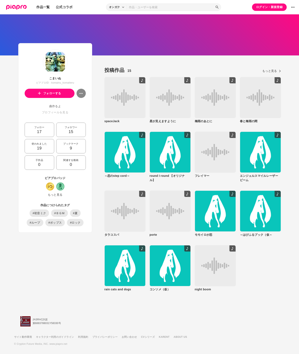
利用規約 (83, 337)
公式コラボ (64, 7)
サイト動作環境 (23, 337)
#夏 (75, 213)
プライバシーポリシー (105, 337)
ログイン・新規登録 (269, 7)
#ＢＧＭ (59, 213)
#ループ (35, 222)
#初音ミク (39, 213)
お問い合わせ (129, 337)
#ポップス (55, 222)
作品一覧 (43, 7)
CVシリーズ (148, 337)
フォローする (49, 93)
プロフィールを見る (55, 112)
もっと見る (55, 194)
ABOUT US (180, 337)
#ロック (75, 222)
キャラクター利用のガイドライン (55, 337)
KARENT (164, 337)
